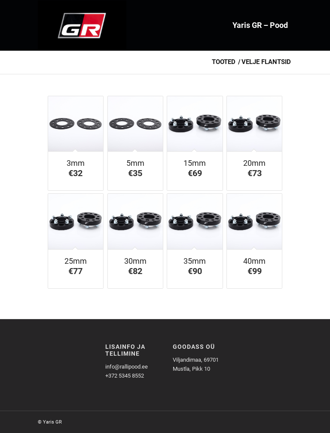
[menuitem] (260, 25)
